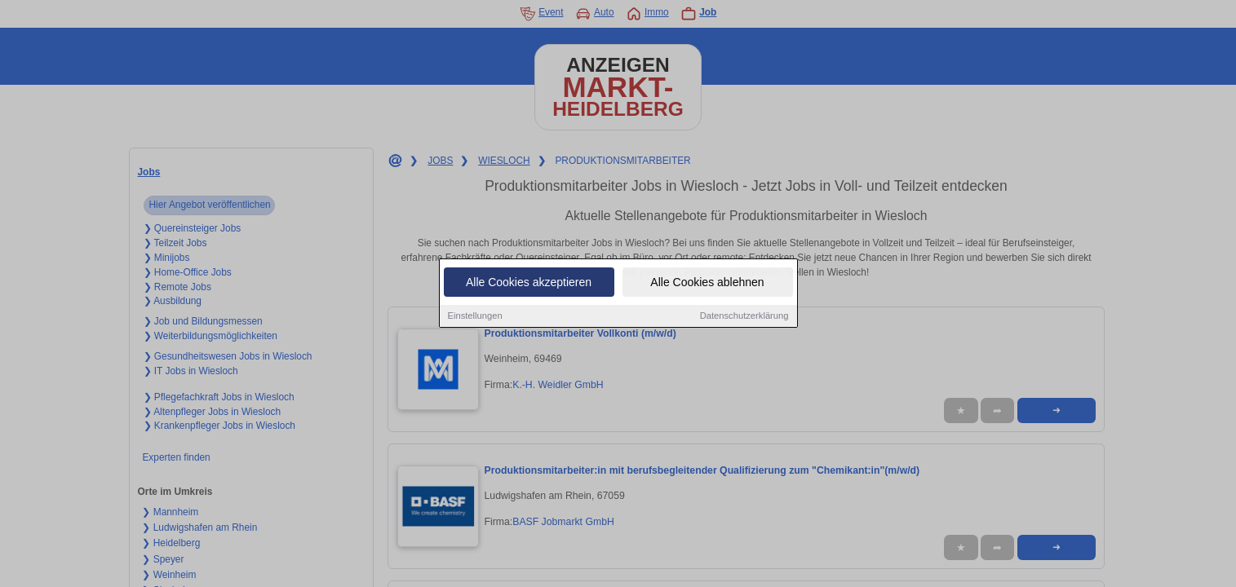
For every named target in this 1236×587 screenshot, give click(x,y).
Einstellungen (475, 317)
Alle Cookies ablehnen (707, 283)
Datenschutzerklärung (744, 317)
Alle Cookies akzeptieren (528, 283)
